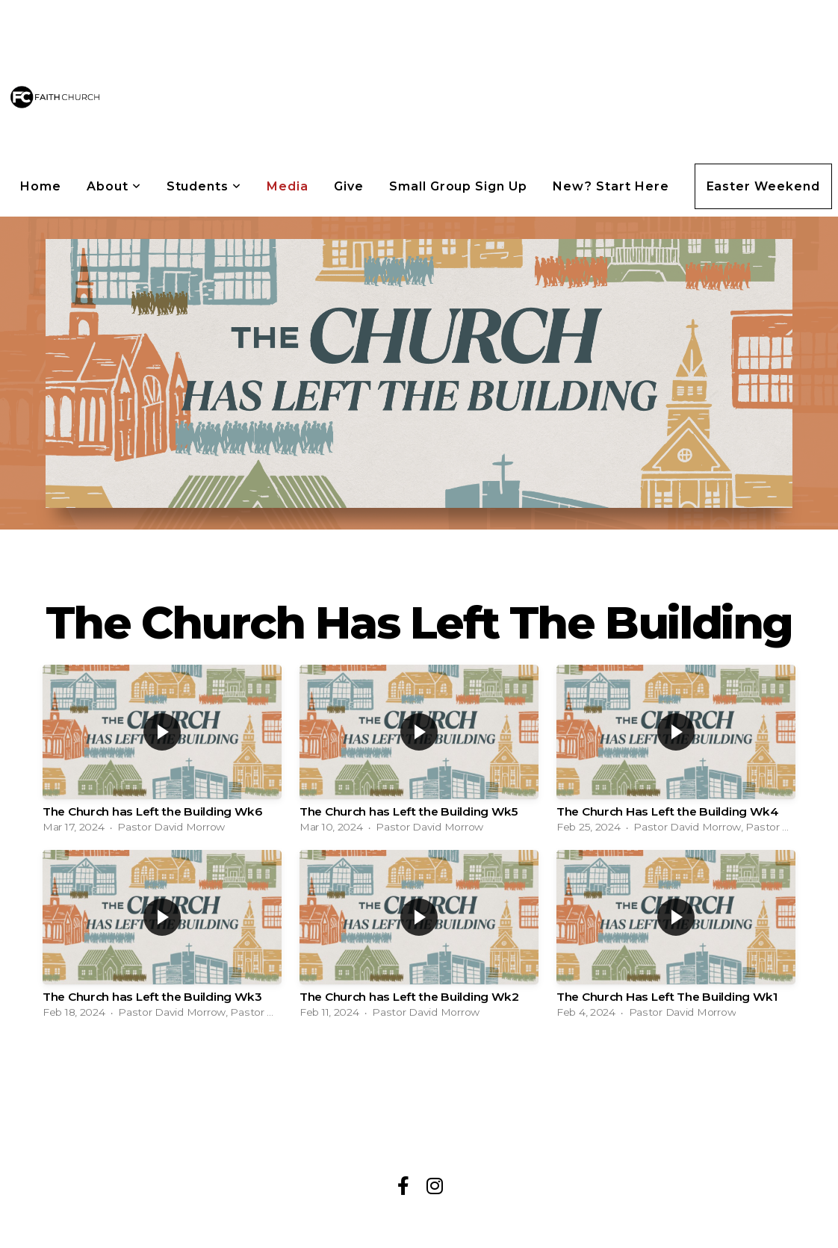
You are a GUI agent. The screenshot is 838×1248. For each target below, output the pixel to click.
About (114, 186)
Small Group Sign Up (458, 186)
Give (349, 186)
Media (287, 186)
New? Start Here (610, 186)
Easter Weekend (763, 186)
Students (204, 186)
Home (40, 186)
